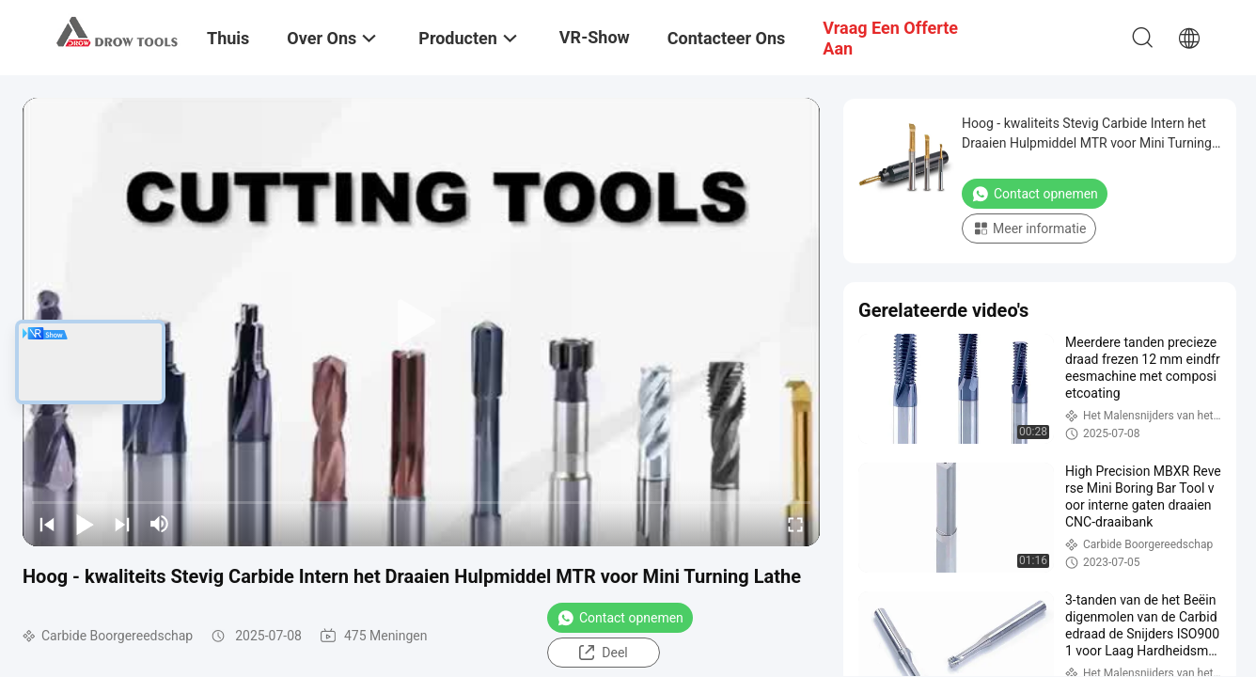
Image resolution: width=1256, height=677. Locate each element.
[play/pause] (84, 524)
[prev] (47, 524)
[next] (122, 524)
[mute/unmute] (160, 524)
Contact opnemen (620, 617)
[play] (421, 322)
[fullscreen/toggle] (795, 524)
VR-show (594, 37)
